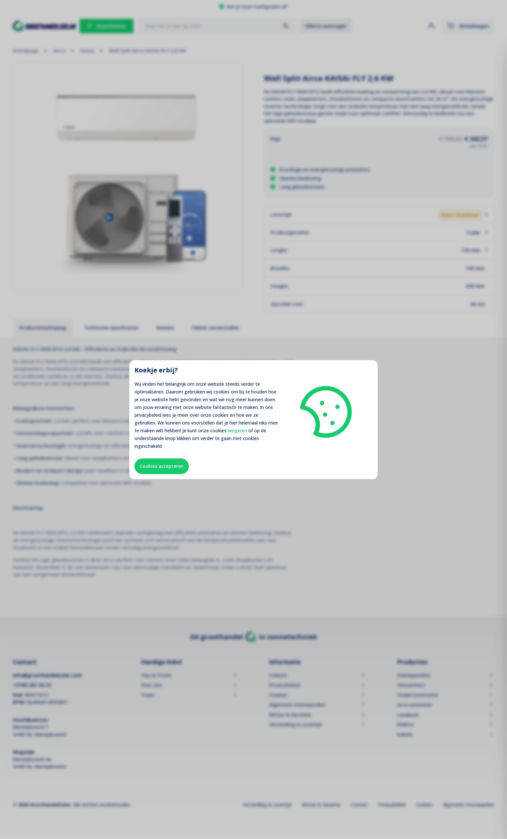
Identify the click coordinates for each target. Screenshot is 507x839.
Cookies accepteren (162, 466)
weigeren (237, 430)
